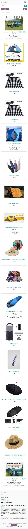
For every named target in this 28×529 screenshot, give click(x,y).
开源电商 (15, 526)
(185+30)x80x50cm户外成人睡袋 (14, 311)
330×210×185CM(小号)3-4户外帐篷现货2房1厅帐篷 (14, 32)
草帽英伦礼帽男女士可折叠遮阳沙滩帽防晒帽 (14, 455)
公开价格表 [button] (5, 9)
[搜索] (25, 6)
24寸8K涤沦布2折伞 (14, 371)
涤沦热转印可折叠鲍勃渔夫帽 (14, 287)
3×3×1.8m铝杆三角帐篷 (14, 203)
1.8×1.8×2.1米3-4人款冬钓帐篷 (14, 143)
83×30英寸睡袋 (14, 343)
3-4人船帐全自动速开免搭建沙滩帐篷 (14, 227)
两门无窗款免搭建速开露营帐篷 (14, 64)
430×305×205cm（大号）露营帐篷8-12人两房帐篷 (14, 479)
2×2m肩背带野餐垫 (14, 119)
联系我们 (3, 499)
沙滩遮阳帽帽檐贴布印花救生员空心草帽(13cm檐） (14, 259)
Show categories (6, 12)
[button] (25, 9)
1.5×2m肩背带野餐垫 (14, 91)
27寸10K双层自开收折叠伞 (14, 427)
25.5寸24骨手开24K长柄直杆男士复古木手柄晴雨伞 (14, 399)
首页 (2, 494)
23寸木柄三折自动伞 (14, 175)
